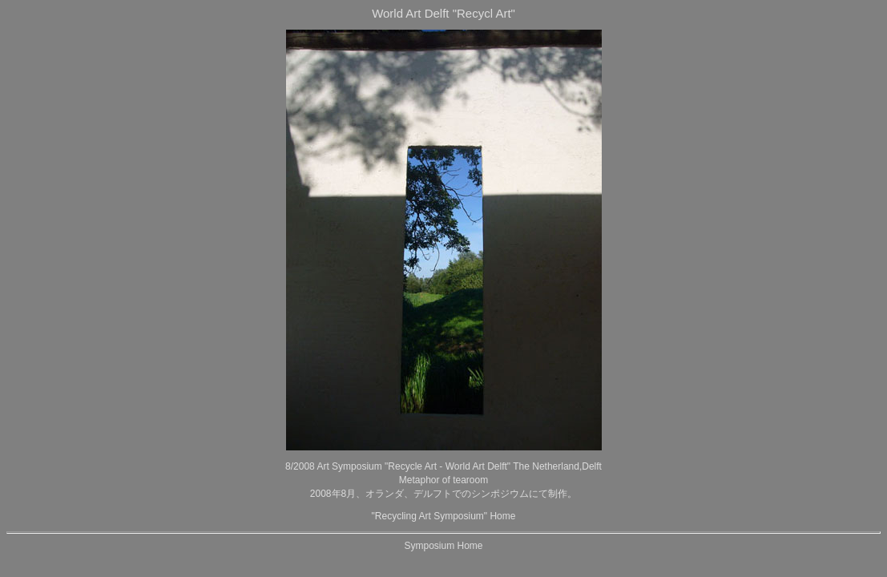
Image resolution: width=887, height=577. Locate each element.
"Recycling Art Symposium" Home (444, 516)
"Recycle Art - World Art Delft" (447, 466)
